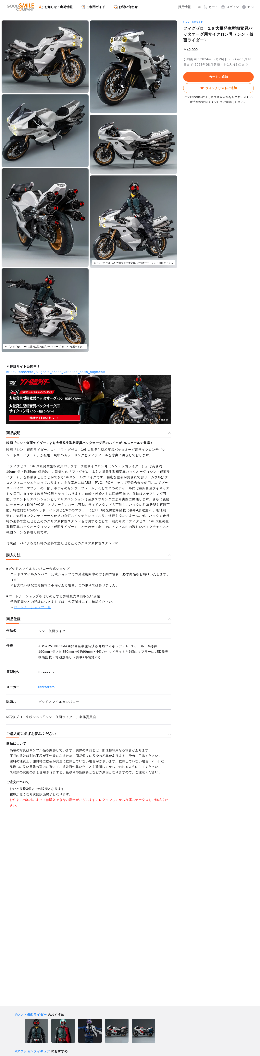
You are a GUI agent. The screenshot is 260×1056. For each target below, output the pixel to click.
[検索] (195, 7)
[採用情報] (178, 7)
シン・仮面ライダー (195, 22)
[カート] (211, 7)
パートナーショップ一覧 (32, 607)
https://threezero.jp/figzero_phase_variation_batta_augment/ (55, 372)
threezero (47, 687)
